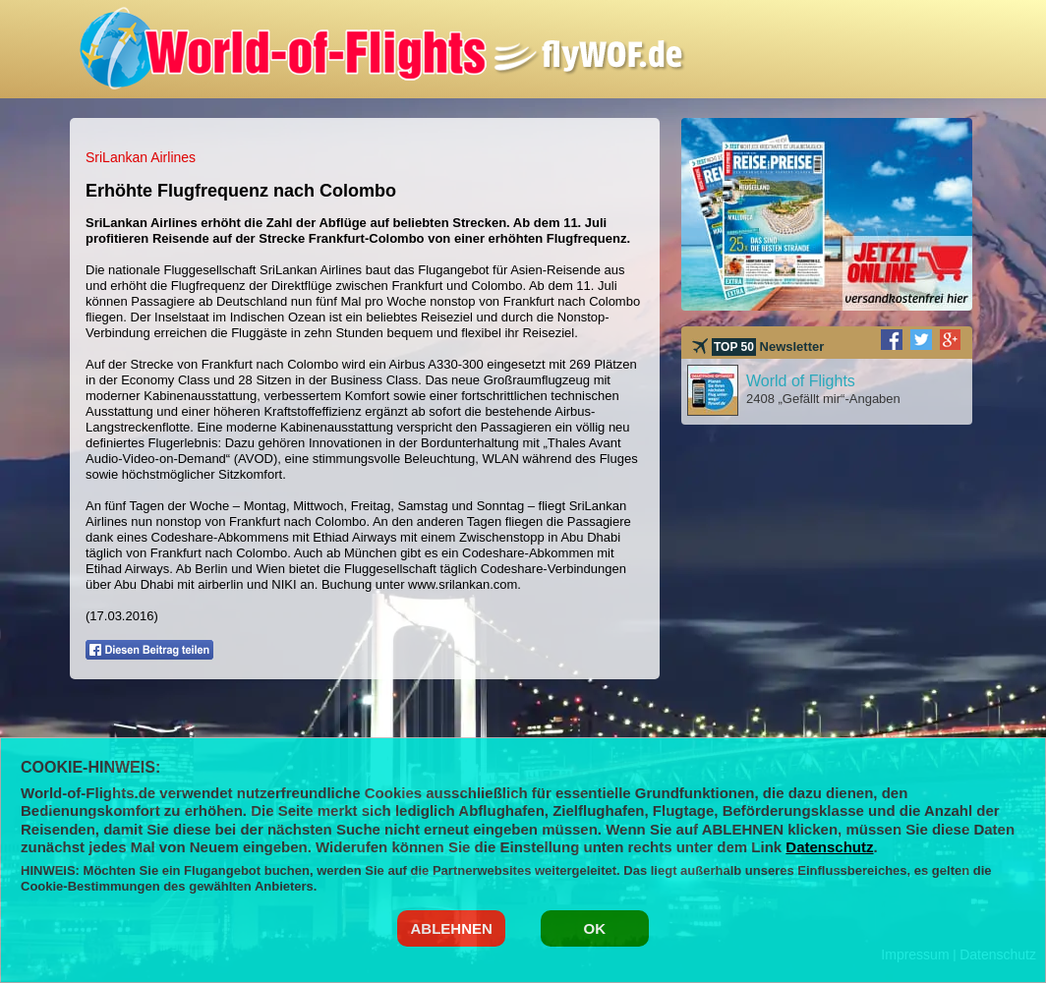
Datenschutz (829, 846)
